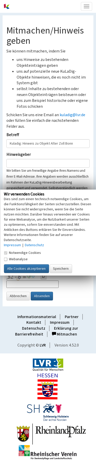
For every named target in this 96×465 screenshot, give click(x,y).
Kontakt (33, 322)
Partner (72, 317)
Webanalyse (16, 259)
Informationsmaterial (36, 317)
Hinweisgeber (18, 154)
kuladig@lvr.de (72, 115)
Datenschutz (33, 328)
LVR (43, 345)
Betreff (12, 135)
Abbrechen (18, 296)
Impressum (60, 322)
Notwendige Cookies (22, 252)
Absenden (42, 296)
